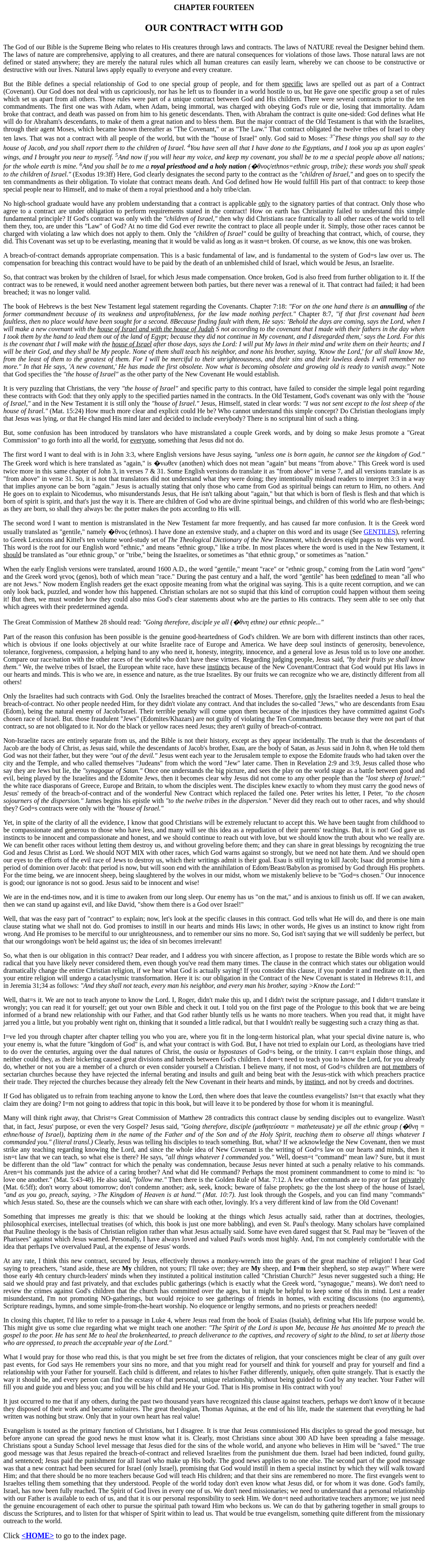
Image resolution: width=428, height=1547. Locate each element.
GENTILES (379, 531)
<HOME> (38, 1536)
